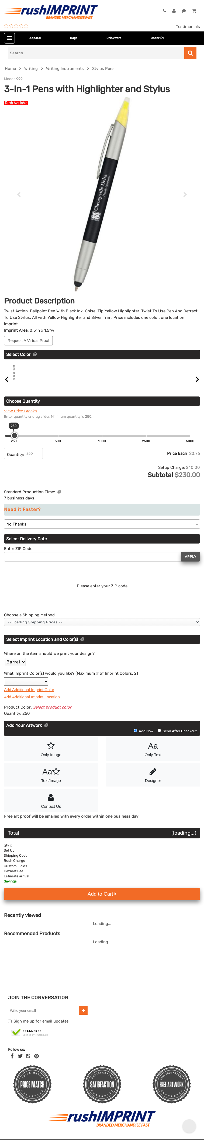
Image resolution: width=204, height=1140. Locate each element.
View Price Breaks (20, 417)
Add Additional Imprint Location (32, 703)
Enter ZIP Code (18, 554)
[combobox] (102, 530)
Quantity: (15, 460)
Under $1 (157, 38)
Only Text (153, 754)
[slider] (14, 441)
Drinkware (113, 38)
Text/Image (51, 780)
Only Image (51, 754)
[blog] (28, 1062)
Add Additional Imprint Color (29, 696)
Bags (73, 38)
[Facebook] (12, 1062)
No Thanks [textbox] (16, 530)
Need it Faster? (22, 515)
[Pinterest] (36, 1062)
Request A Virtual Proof (28, 340)
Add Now (144, 737)
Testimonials (188, 26)
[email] (44, 1016)
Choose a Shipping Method (29, 621)
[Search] (96, 53)
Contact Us (51, 806)
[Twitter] (20, 1062)
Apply (190, 563)
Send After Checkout (177, 737)
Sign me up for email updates (41, 1027)
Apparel (35, 38)
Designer (153, 780)
